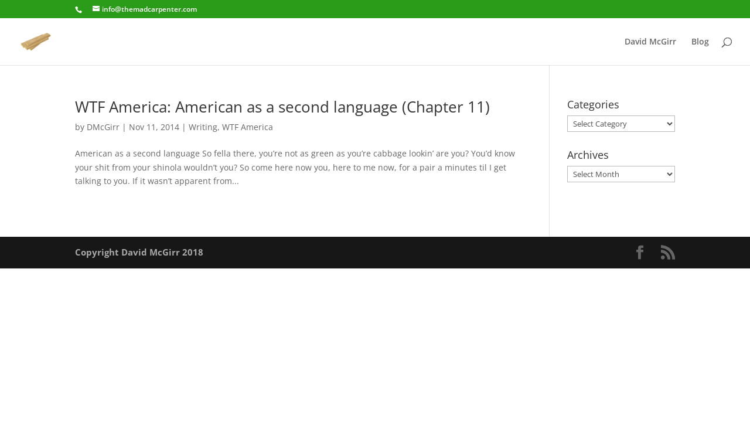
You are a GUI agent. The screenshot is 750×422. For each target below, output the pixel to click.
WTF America (247, 126)
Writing (203, 126)
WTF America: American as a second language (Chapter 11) (282, 106)
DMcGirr (103, 126)
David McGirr (650, 42)
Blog (700, 42)
